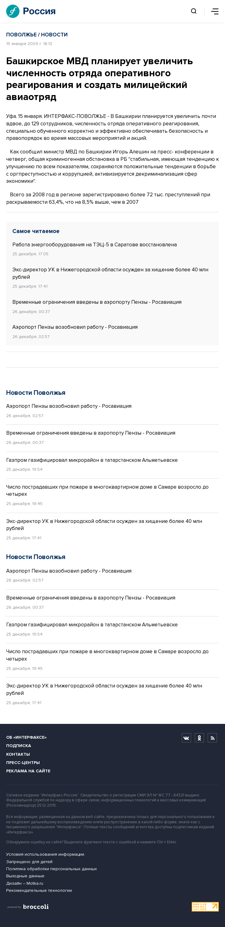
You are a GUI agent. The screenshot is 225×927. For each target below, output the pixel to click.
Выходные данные (25, 876)
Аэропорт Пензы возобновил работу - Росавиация (75, 327)
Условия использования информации (45, 854)
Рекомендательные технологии (39, 890)
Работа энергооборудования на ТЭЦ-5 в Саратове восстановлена (94, 244)
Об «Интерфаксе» (26, 737)
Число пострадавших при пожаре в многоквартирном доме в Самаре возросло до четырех (107, 491)
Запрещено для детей (29, 861)
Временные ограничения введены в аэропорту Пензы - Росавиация (96, 302)
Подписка (18, 745)
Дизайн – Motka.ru (24, 883)
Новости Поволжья (35, 393)
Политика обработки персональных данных (51, 868)
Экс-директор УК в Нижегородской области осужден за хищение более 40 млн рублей (110, 273)
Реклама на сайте (28, 771)
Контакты (18, 754)
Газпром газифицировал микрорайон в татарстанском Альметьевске (92, 460)
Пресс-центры (23, 762)
